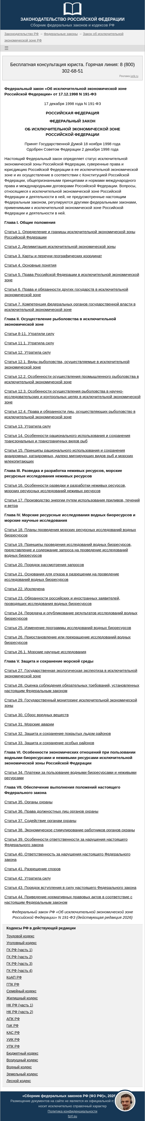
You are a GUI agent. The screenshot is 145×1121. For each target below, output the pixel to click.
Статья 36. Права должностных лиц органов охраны (51, 811)
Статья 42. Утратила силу (27, 878)
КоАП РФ (14, 977)
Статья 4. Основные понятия (30, 265)
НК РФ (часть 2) (19, 1012)
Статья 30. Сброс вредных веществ (36, 715)
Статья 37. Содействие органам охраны (40, 820)
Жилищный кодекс (22, 998)
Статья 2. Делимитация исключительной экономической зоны (60, 246)
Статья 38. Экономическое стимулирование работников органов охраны (69, 830)
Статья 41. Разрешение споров (32, 869)
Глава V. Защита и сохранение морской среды (48, 661)
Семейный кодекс (21, 991)
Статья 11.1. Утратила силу (29, 343)
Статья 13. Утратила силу (27, 426)
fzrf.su (72, 1116)
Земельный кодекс (22, 1074)
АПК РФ (13, 1019)
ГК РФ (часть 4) (19, 971)
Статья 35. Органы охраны (28, 802)
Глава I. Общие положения (29, 222)
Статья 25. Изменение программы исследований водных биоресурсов (67, 627)
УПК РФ (13, 1046)
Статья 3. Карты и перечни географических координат (53, 256)
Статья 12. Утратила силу (27, 352)
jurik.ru (134, 76)
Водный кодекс (19, 1067)
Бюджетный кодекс (22, 1053)
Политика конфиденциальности (72, 1111)
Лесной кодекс (18, 1081)
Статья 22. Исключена (24, 589)
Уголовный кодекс (21, 943)
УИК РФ (13, 1040)
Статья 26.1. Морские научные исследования (45, 652)
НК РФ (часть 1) (19, 1005)
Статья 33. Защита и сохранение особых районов (49, 743)
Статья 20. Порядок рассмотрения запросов (44, 564)
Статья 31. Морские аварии (29, 724)
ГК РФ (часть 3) (19, 964)
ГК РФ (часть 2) (19, 957)
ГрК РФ (12, 1025)
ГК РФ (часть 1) (19, 950)
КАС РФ (13, 1033)
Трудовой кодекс (20, 936)
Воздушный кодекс (22, 1060)
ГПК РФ (12, 984)
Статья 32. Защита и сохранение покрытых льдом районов (57, 733)
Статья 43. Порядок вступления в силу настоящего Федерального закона (70, 887)
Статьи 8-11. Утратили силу (29, 333)
